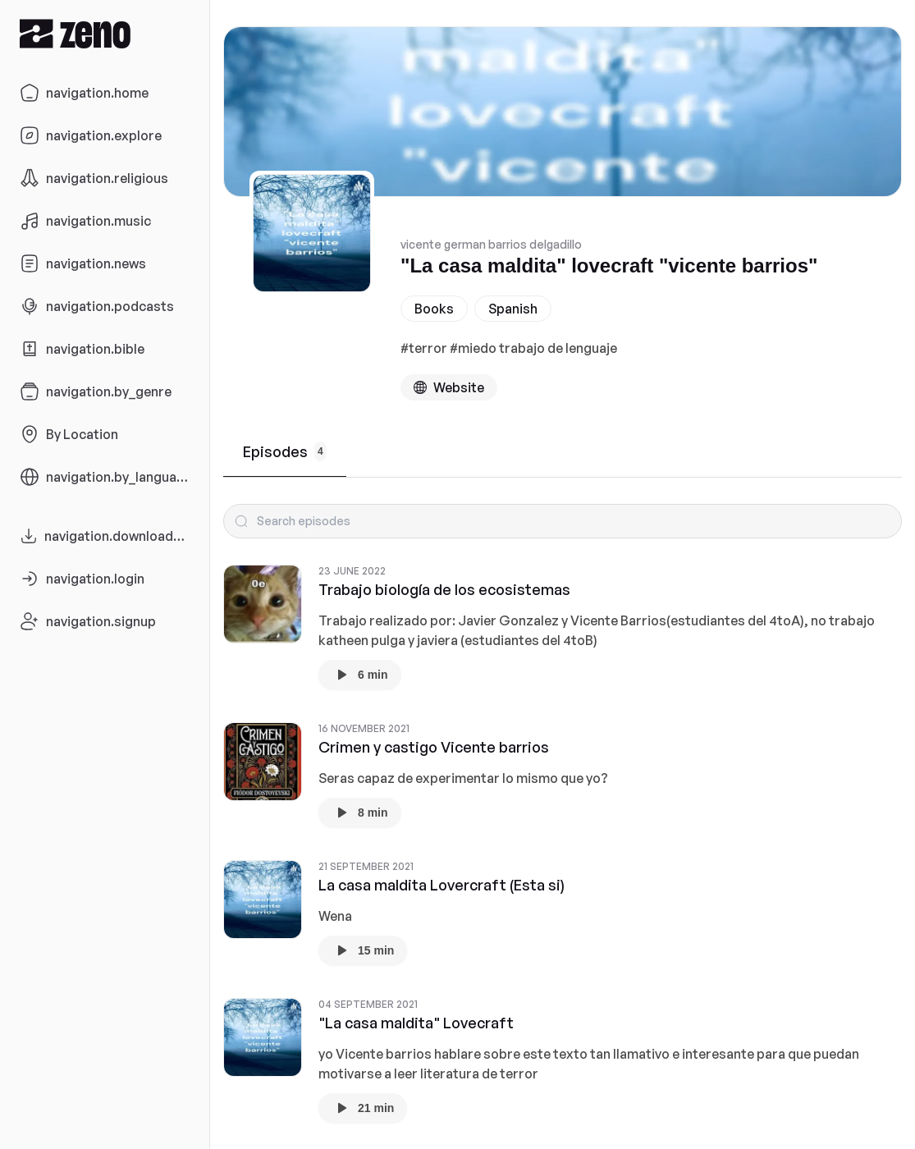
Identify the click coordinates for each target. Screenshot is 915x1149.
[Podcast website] (448, 387)
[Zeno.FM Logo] (105, 33)
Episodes (285, 451)
